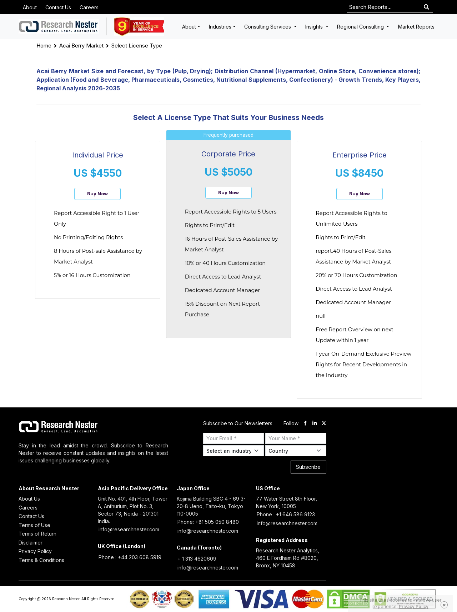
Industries (220, 27)
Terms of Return (37, 534)
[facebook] (305, 423)
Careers (89, 7)
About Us (29, 499)
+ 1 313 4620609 (196, 559)
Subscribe (308, 466)
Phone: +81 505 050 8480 (208, 522)
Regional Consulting (361, 27)
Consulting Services (268, 27)
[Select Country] (295, 450)
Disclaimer (30, 543)
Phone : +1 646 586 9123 (286, 514)
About (30, 7)
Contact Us (58, 7)
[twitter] (323, 423)
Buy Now (97, 193)
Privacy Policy (35, 551)
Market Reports (416, 27)
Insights (314, 27)
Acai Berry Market (81, 45)
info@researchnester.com (129, 529)
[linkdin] (314, 423)
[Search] (426, 7)
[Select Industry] (233, 450)
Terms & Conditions (41, 560)
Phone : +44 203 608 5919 (130, 557)
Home (43, 45)
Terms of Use (34, 525)
